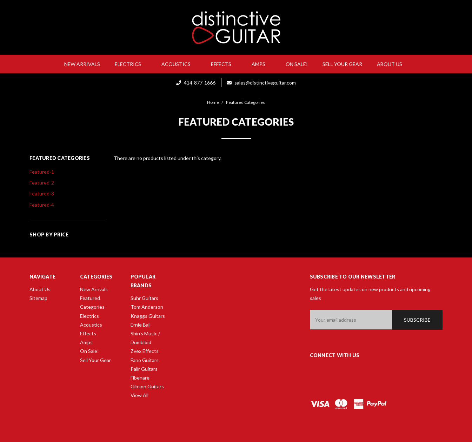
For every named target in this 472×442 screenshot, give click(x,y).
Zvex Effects (145, 351)
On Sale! (297, 64)
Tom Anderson (147, 307)
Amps (261, 64)
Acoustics (178, 64)
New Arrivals (82, 64)
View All (139, 395)
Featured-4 (41, 205)
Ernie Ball (141, 325)
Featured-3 (41, 193)
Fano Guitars (145, 360)
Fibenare (140, 378)
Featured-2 (41, 183)
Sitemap (38, 298)
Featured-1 (41, 172)
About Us (392, 64)
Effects (224, 64)
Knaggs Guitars (148, 316)
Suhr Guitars (144, 298)
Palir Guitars (144, 369)
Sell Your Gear (342, 64)
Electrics (131, 64)
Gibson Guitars (147, 386)
